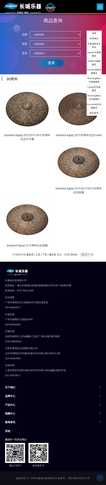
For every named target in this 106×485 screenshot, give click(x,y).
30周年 (11, 79)
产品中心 (10, 404)
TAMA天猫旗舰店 (94, 63)
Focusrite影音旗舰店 (94, 71)
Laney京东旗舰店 (94, 89)
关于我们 (10, 387)
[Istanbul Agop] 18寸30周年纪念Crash (79, 135)
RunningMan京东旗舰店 (94, 97)
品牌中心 (10, 396)
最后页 (52, 254)
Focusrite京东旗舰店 (94, 106)
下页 (44, 254)
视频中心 (10, 413)
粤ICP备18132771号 (79, 478)
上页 (38, 254)
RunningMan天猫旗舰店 (94, 80)
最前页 (30, 254)
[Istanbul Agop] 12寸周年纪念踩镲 (27, 245)
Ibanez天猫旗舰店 (94, 54)
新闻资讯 (10, 422)
